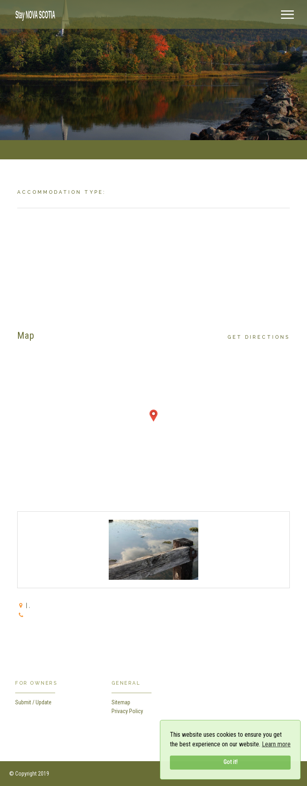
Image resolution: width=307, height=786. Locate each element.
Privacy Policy (127, 711)
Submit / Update (33, 702)
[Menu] (287, 14)
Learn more (276, 744)
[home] (33, 14)
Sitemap (121, 702)
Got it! (230, 762)
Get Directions (258, 337)
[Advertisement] (153, 264)
